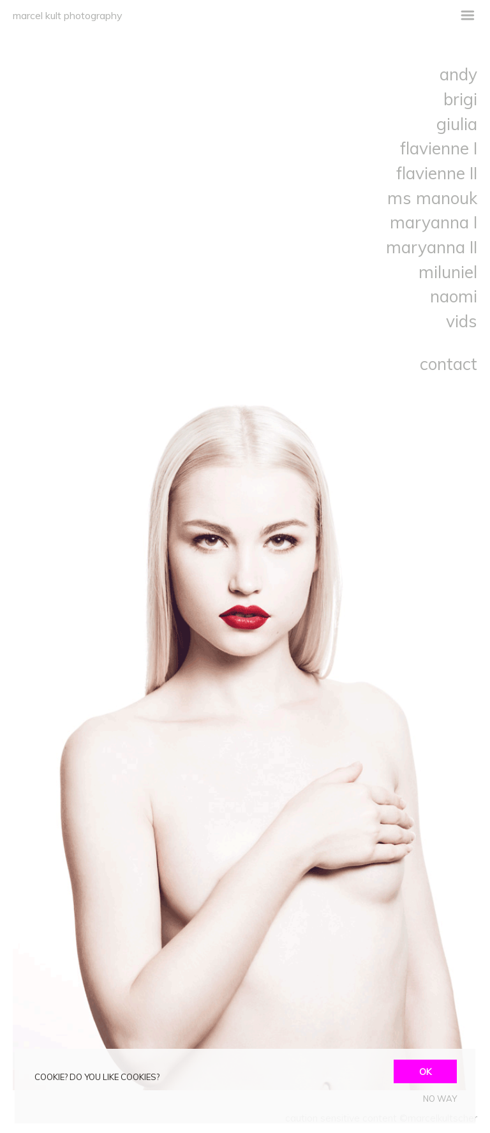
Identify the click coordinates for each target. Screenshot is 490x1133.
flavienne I (438, 148)
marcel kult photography (67, 15)
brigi (460, 99)
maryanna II (431, 247)
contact (448, 363)
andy (458, 74)
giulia (456, 124)
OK (425, 1071)
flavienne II (436, 173)
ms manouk (432, 198)
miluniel (448, 272)
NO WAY (440, 1098)
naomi (453, 296)
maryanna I (433, 222)
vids (461, 321)
